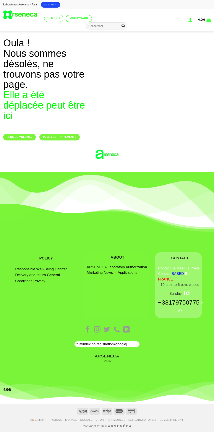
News (108, 273)
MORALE (71, 419)
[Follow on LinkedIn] (126, 329)
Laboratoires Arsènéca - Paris (20, 4)
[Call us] (116, 329)
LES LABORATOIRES (142, 419)
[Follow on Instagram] (97, 329)
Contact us (166, 268)
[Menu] (53, 18)
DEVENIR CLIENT (171, 419)
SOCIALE (86, 419)
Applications (127, 273)
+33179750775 (178, 302)
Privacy (39, 281)
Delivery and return (30, 275)
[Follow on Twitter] (107, 329)
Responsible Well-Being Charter (41, 269)
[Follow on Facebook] (87, 329)
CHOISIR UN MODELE (110, 419)
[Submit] (123, 26)
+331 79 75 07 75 (50, 4)
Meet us (183, 268)
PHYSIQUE (54, 419)
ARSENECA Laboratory (106, 267)
